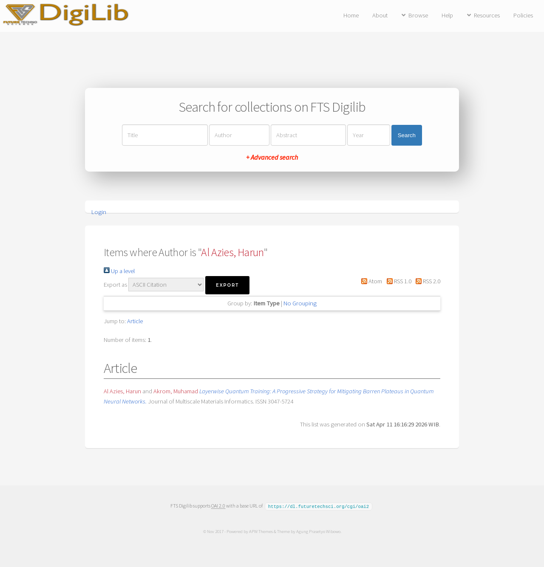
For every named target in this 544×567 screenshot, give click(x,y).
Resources (487, 15)
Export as (115, 284)
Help (447, 15)
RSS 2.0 (426, 281)
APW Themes (260, 531)
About (380, 15)
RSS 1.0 (397, 281)
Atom (370, 281)
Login (98, 212)
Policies (523, 15)
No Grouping (300, 303)
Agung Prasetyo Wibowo (318, 531)
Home (351, 15)
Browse (418, 15)
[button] (227, 285)
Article (135, 321)
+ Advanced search (272, 157)
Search (407, 135)
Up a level (119, 271)
